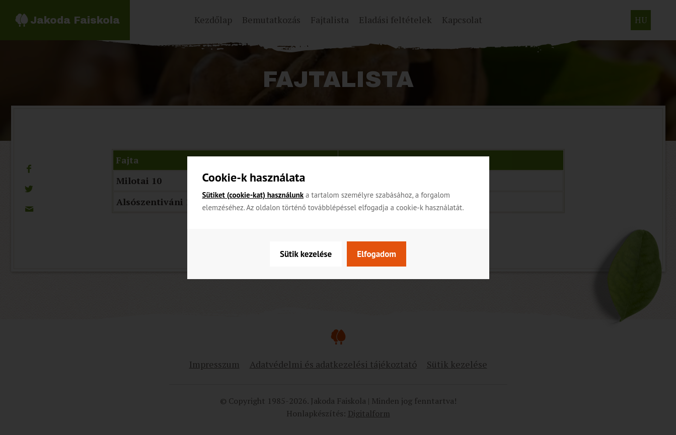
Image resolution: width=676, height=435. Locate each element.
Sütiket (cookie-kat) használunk (253, 195)
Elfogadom (376, 253)
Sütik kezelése (306, 253)
